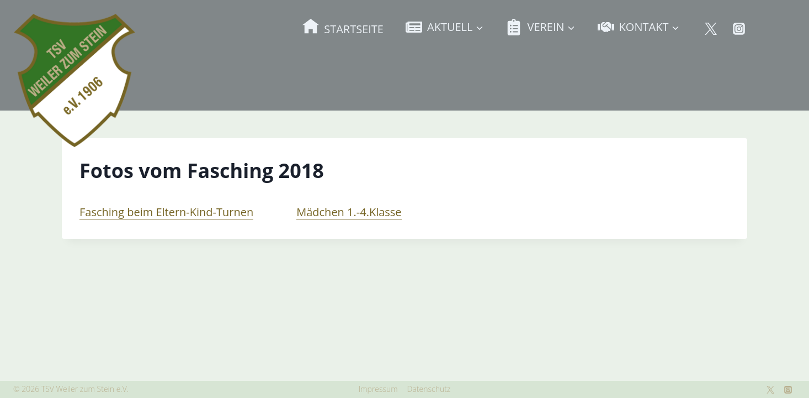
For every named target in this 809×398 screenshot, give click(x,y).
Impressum (378, 389)
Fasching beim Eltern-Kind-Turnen (166, 212)
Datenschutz (429, 389)
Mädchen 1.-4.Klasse (348, 212)
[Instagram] (739, 29)
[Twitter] (711, 29)
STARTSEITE (343, 26)
